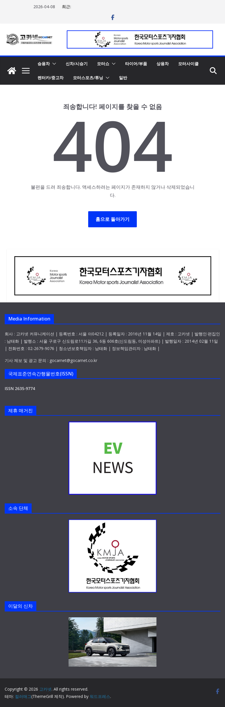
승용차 (44, 63)
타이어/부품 (136, 63)
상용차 (162, 63)
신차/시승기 (77, 63)
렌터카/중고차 (51, 77)
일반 (123, 77)
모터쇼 (103, 63)
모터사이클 (188, 63)
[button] (53, 64)
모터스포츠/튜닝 (88, 77)
